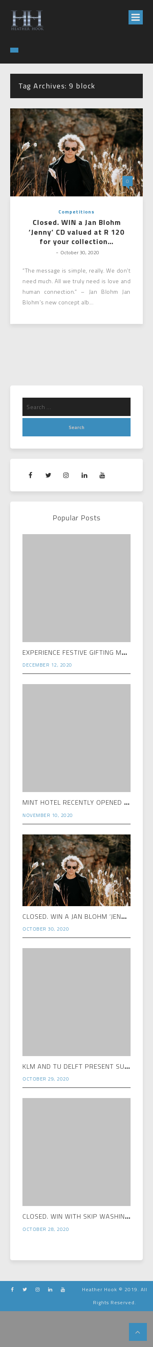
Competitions (76, 212)
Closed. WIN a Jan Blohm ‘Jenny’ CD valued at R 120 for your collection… (76, 232)
